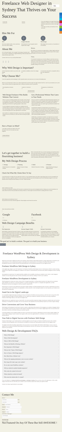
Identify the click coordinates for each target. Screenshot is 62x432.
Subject (4, 413)
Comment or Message (7, 415)
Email (3, 405)
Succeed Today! (3, 244)
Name (3, 397)
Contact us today (53, 325)
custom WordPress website (30, 381)
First (20, 399)
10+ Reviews (6, 220)
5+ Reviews (34, 220)
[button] (55, 5)
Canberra (26, 2)
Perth (45, 2)
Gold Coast (33, 2)
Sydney (15, 8)
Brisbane (20, 2)
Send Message (5, 421)
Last (20, 402)
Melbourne (40, 2)
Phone (3, 410)
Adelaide (15, 2)
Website (4, 407)
